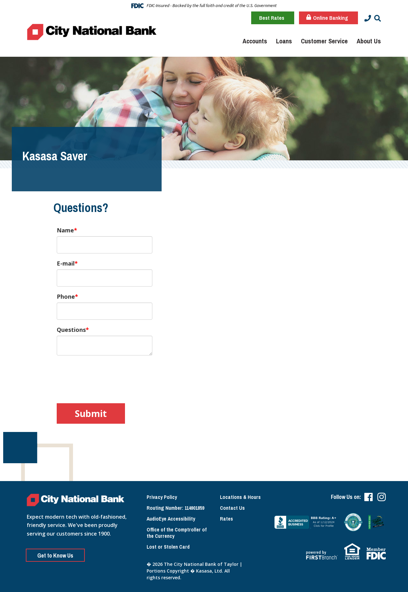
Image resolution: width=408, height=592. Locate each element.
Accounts (255, 41)
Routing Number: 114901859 (175, 507)
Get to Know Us (55, 555)
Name (65, 230)
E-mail (66, 263)
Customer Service (324, 41)
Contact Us (232, 507)
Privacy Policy (162, 497)
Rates (226, 518)
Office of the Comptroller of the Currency (177, 533)
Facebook (368, 497)
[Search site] (377, 18)
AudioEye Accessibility (171, 518)
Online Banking (327, 17)
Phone (66, 296)
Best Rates (271, 17)
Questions (71, 329)
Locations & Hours (240, 497)
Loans (284, 41)
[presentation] (105, 375)
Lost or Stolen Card (168, 546)
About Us (369, 41)
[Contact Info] (367, 18)
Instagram (381, 497)
